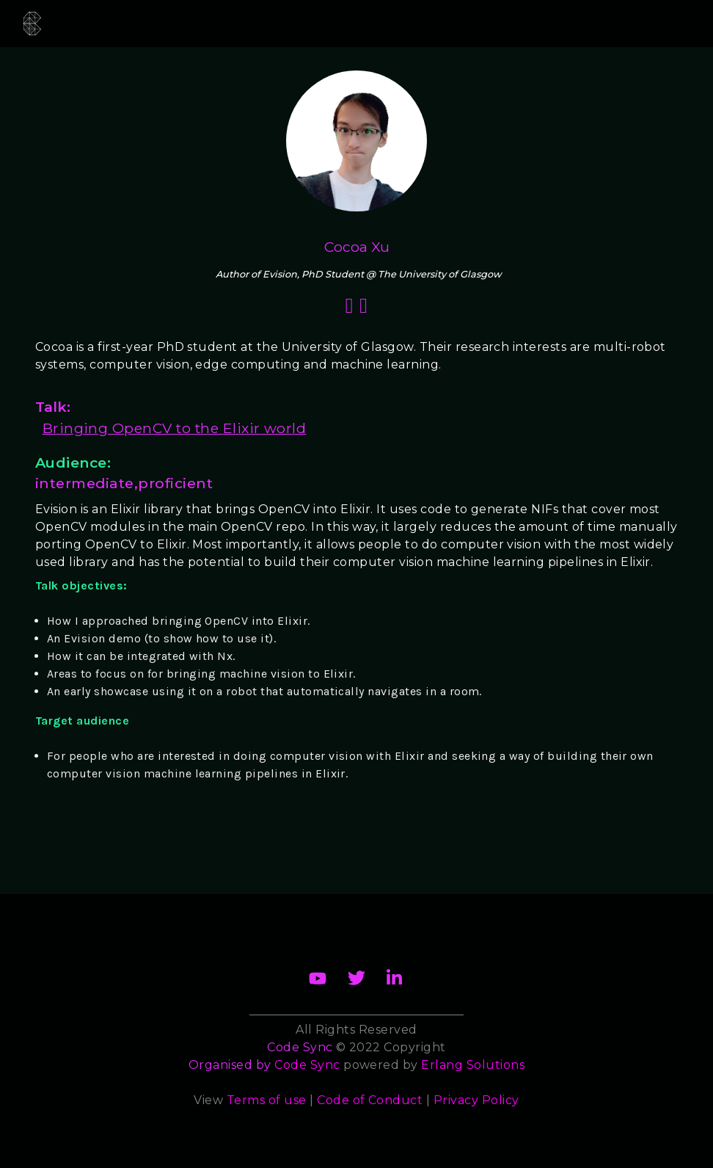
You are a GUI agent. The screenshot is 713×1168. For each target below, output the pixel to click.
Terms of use (267, 1100)
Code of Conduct (370, 1100)
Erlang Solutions (472, 1065)
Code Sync (307, 1065)
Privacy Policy (476, 1100)
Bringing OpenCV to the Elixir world (175, 428)
